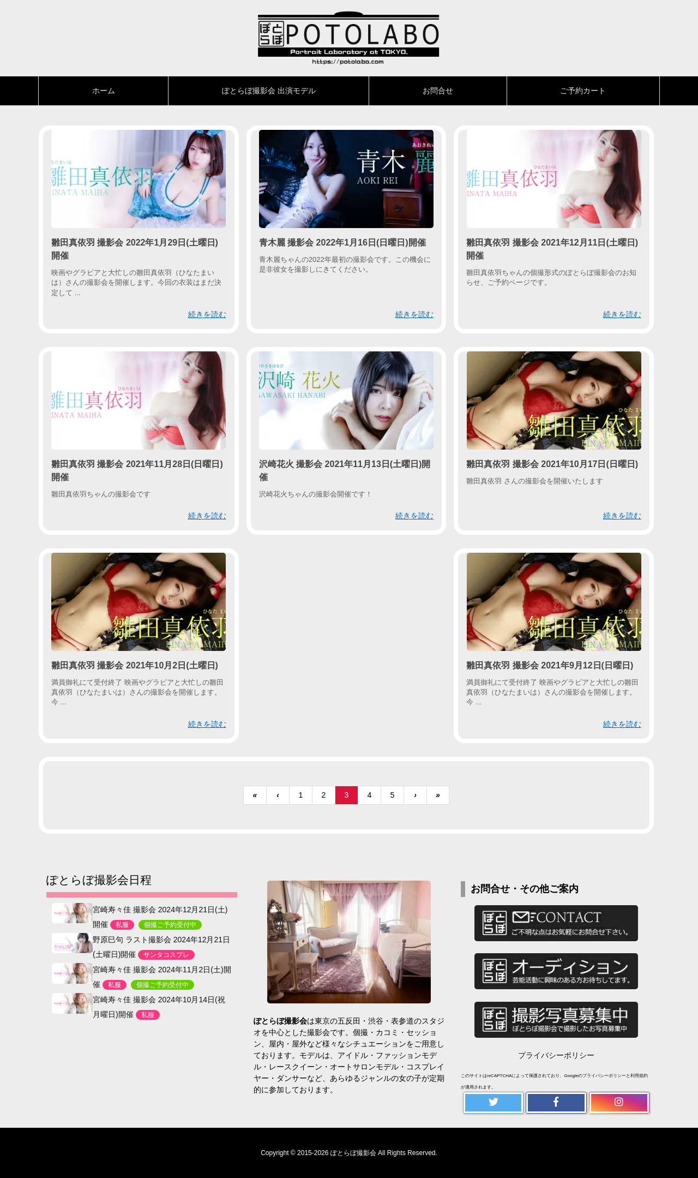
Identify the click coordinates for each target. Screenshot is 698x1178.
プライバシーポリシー (556, 1055)
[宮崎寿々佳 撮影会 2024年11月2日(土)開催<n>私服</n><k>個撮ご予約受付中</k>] (72, 972)
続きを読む (207, 314)
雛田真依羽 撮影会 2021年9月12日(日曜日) (549, 665)
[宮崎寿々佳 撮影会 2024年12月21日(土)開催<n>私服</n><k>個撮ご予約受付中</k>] (72, 912)
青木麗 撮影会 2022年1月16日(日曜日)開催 (342, 242)
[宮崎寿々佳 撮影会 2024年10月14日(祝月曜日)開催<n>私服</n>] (72, 1002)
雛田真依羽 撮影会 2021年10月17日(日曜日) (552, 464)
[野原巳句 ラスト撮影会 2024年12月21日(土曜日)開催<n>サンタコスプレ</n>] (72, 942)
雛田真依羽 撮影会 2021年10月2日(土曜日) (134, 665)
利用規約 (639, 1075)
